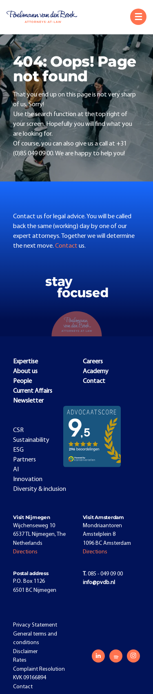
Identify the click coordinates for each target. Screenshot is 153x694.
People (22, 381)
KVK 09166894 (29, 678)
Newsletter (28, 401)
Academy (96, 371)
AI (16, 469)
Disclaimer (25, 652)
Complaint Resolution (39, 669)
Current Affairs (32, 391)
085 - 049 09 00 (103, 574)
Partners (24, 460)
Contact (67, 246)
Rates (20, 660)
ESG (18, 450)
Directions (25, 552)
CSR (18, 430)
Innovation (27, 479)
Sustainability (31, 440)
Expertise (25, 361)
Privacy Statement (35, 625)
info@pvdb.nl (99, 583)
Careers (93, 361)
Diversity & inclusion (39, 489)
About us (25, 371)
